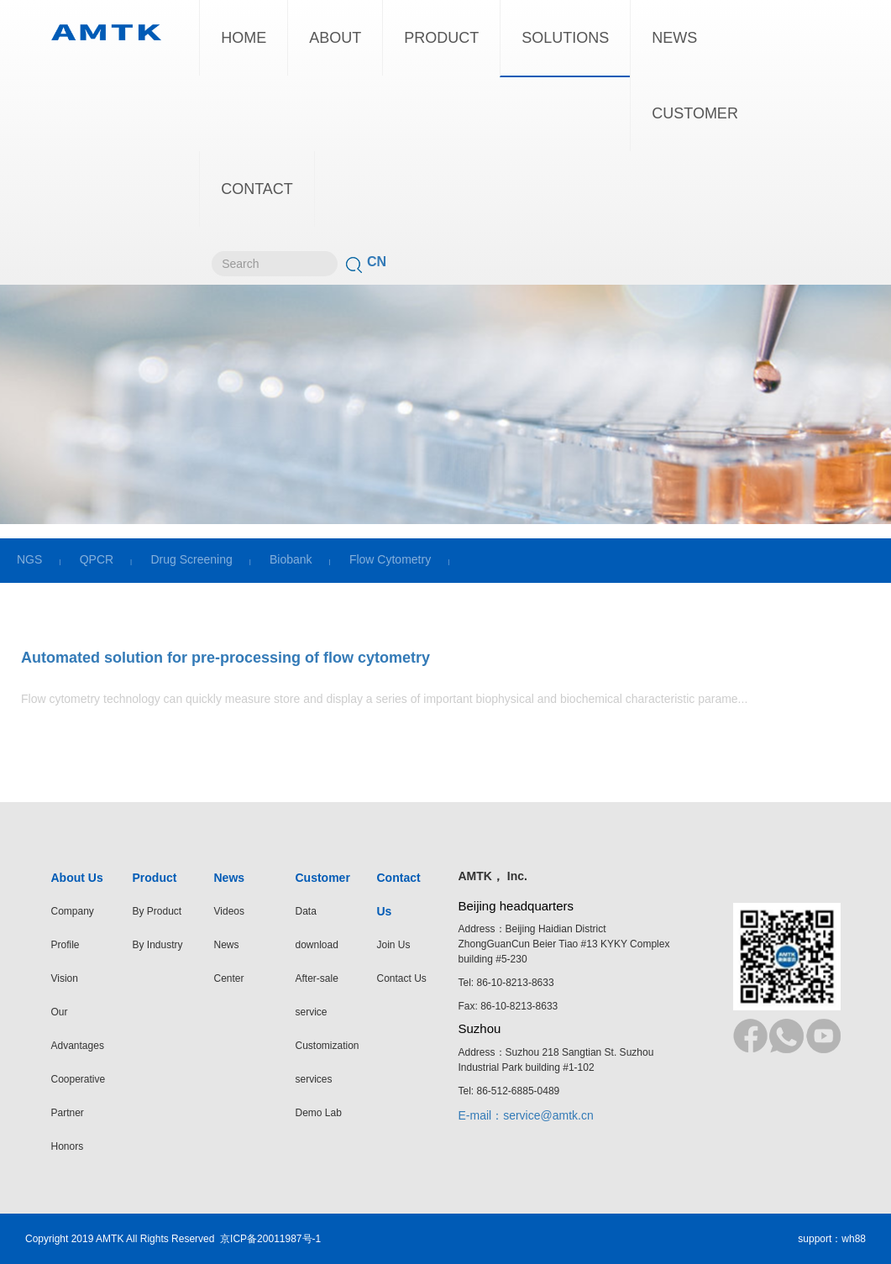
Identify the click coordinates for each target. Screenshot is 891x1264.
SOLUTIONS (565, 37)
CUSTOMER (695, 113)
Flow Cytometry (390, 559)
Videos (229, 911)
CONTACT (257, 189)
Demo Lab (319, 1113)
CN (376, 261)
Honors (67, 1146)
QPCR (96, 559)
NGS (29, 559)
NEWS (674, 37)
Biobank (291, 559)
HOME (243, 37)
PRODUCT (441, 37)
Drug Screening (191, 559)
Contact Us (402, 978)
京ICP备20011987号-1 (270, 1239)
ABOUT (335, 37)
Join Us (394, 945)
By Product (157, 911)
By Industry (158, 945)
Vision (64, 978)
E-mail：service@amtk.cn (526, 1115)
